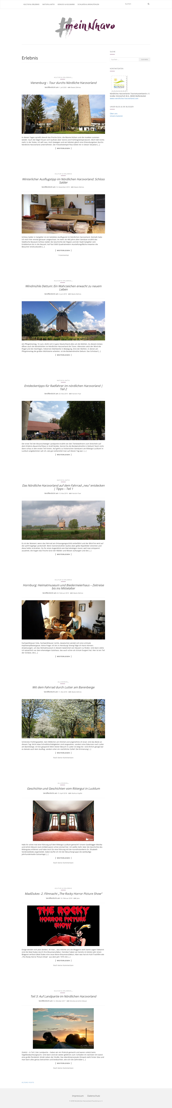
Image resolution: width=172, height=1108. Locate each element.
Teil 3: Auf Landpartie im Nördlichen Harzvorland (63, 996)
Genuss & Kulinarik (66, 4)
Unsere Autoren (116, 116)
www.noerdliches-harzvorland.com (124, 98)
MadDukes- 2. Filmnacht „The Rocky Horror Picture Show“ (63, 894)
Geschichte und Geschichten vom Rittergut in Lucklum (63, 788)
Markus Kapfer (77, 793)
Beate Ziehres (76, 87)
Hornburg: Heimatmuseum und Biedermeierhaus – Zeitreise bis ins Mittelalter (63, 586)
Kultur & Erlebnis (31, 4)
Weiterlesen (63, 148)
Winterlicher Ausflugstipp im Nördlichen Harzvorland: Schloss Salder (63, 180)
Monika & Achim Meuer (78, 1001)
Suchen (144, 59)
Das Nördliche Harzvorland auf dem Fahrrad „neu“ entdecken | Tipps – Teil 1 (63, 487)
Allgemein (63, 682)
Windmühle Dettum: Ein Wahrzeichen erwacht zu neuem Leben (63, 287)
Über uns (113, 113)
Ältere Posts (28, 1082)
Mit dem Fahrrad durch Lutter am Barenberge (63, 687)
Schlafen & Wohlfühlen (88, 4)
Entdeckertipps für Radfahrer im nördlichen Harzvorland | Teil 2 (63, 387)
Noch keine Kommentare (63, 757)
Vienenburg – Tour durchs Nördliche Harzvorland (63, 83)
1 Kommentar (63, 255)
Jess (78, 898)
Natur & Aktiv (48, 4)
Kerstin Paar (76, 394)
